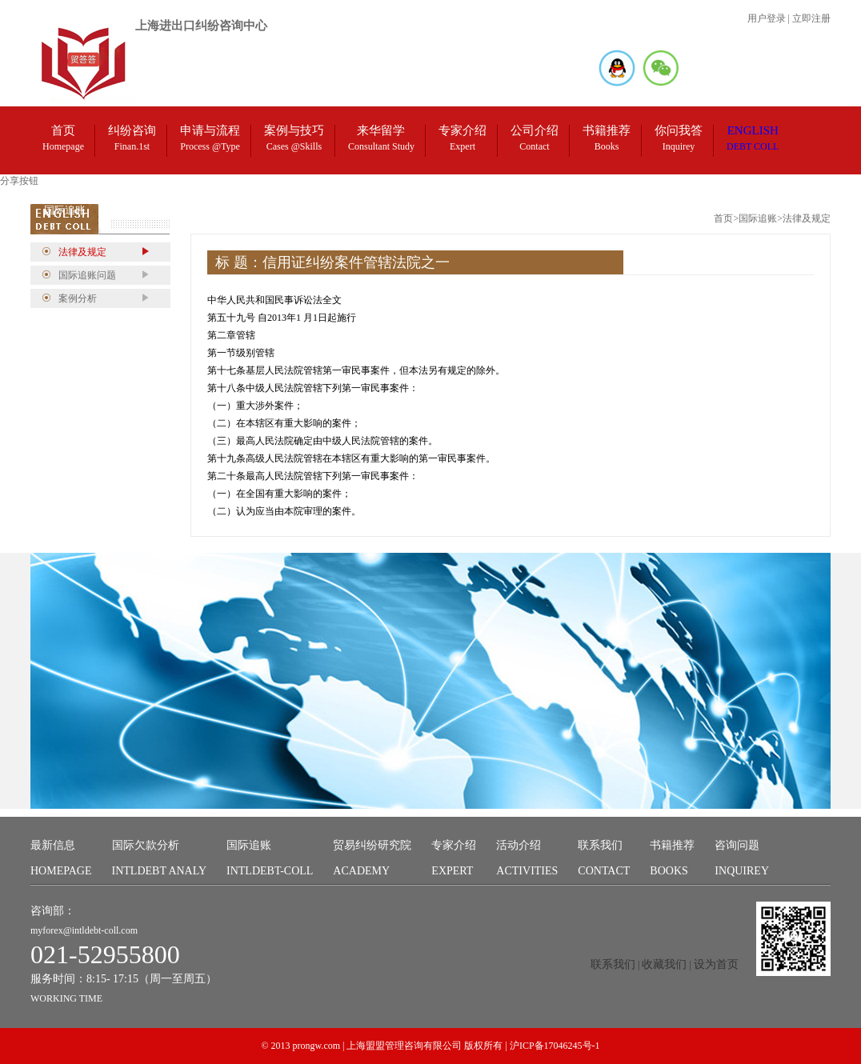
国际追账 (269, 861)
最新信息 (61, 861)
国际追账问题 (87, 275)
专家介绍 (453, 861)
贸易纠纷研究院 (372, 861)
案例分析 (77, 298)
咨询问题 (742, 861)
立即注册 (811, 18)
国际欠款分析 (159, 861)
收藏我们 (664, 964)
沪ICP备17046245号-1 (555, 1045)
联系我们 (604, 861)
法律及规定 (82, 252)
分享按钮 (19, 180)
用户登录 (766, 18)
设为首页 (716, 964)
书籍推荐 (672, 861)
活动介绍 (527, 861)
